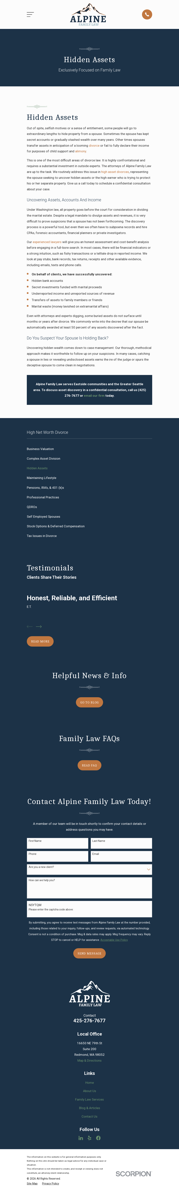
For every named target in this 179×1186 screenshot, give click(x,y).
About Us (89, 1091)
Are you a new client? (41, 866)
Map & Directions (89, 1060)
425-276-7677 (89, 1020)
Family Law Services (89, 1099)
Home (89, 1083)
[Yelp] (89, 1138)
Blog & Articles (89, 1108)
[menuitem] (89, 449)
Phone (32, 853)
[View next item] (39, 627)
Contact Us (89, 1116)
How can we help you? (42, 880)
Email (95, 853)
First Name (35, 840)
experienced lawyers (47, 242)
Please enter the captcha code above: (51, 909)
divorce (94, 145)
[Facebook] (98, 1138)
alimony (80, 151)
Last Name (98, 840)
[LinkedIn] (81, 1138)
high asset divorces (115, 172)
